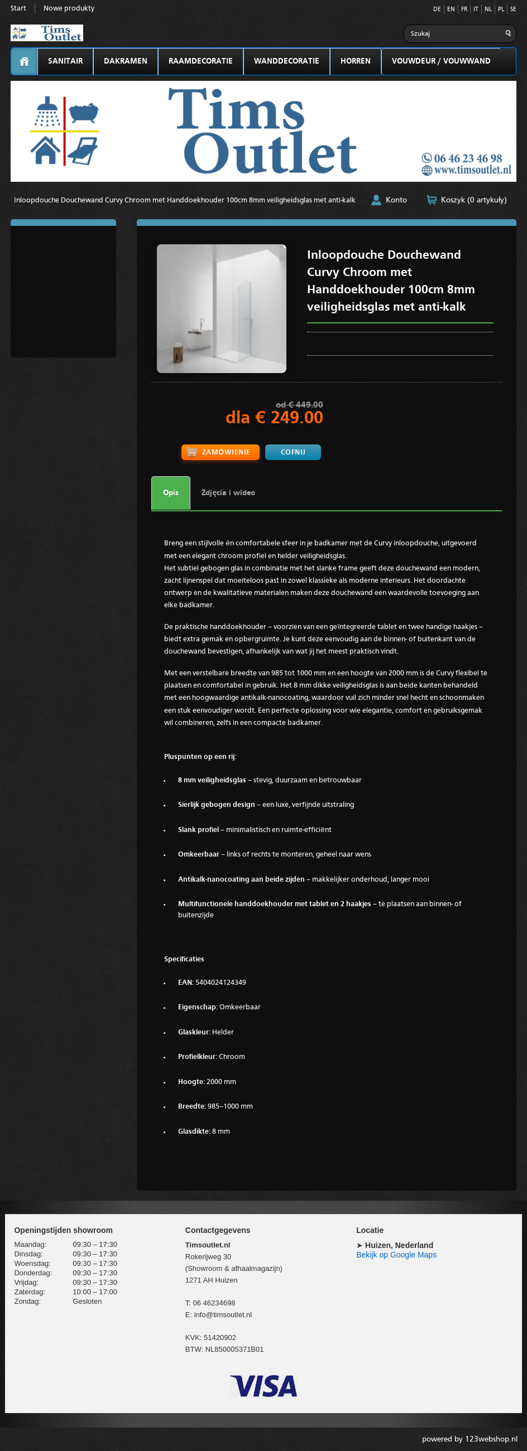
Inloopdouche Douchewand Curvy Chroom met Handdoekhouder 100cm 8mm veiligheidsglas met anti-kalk (185, 200)
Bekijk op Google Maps (396, 1254)
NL (488, 10)
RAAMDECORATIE (201, 61)
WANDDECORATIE (286, 61)
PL (501, 10)
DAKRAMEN (125, 61)
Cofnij (292, 452)
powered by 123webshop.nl (470, 1439)
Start (18, 8)
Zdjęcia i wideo (228, 492)
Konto (396, 200)
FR (464, 10)
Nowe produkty (69, 8)
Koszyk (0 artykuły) (474, 200)
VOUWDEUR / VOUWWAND (441, 61)
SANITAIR (65, 61)
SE (513, 10)
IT (475, 10)
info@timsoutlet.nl (223, 1314)
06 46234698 (214, 1302)
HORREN (356, 61)
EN (451, 10)
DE (437, 10)
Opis (171, 492)
